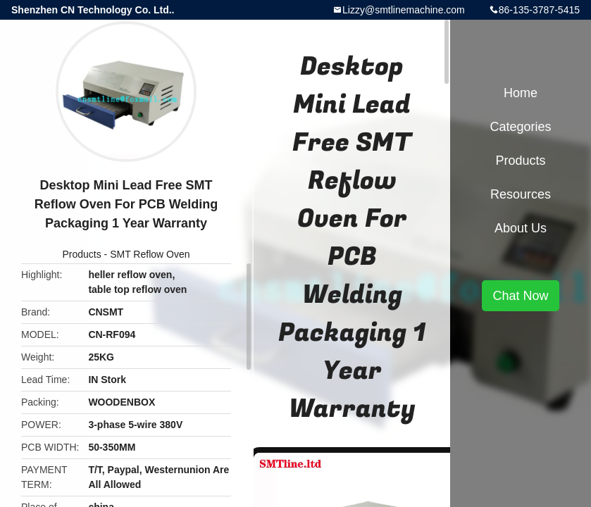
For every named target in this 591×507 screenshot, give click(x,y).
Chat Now (520, 296)
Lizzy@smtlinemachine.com (403, 9)
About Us (520, 228)
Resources (520, 194)
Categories (520, 127)
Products (81, 254)
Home (520, 93)
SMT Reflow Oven (149, 254)
